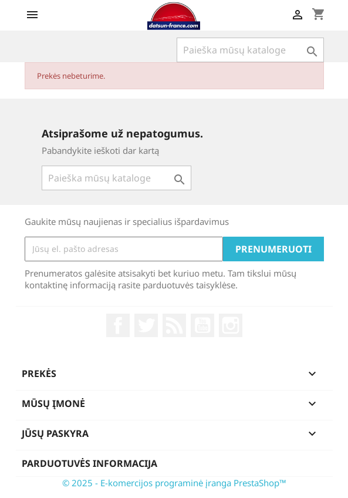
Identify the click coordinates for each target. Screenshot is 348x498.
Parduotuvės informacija (89, 463)
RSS (174, 325)
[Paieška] (250, 50)
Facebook (118, 325)
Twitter (146, 325)
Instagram (230, 325)
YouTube (202, 325)
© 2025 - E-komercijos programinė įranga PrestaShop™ (174, 483)
